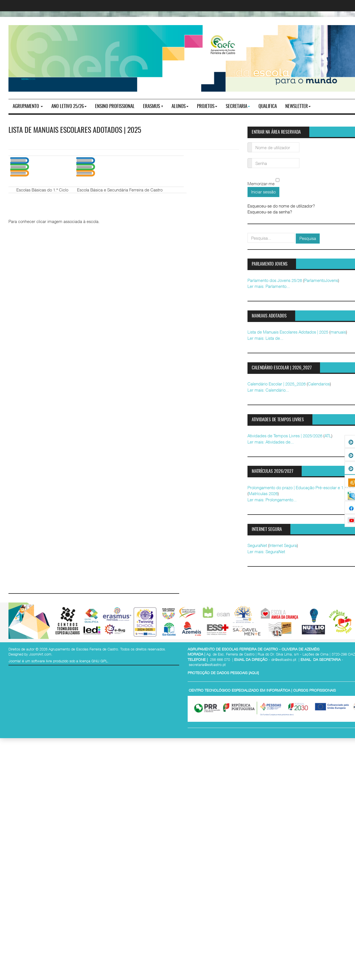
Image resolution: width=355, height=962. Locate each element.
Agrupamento (28, 106)
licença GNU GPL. (94, 661)
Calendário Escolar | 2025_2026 (276, 383)
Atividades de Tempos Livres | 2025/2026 (284, 435)
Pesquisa (307, 238)
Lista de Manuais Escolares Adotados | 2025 (74, 130)
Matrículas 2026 (263, 493)
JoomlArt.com (40, 654)
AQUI (253, 672)
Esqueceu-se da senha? (269, 211)
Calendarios (319, 383)
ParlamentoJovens (321, 280)
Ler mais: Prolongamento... (272, 499)
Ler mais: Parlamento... (268, 286)
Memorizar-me (261, 183)
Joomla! (14, 661)
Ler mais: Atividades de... (270, 441)
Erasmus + (153, 106)
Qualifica (267, 106)
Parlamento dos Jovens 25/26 (274, 280)
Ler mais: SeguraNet (266, 551)
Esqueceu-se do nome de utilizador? (281, 205)
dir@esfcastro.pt (283, 659)
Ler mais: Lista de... (265, 338)
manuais (338, 331)
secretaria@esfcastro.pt (207, 664)
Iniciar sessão (263, 191)
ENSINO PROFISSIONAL (115, 106)
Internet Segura (283, 545)
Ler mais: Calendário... (268, 389)
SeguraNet (257, 545)
